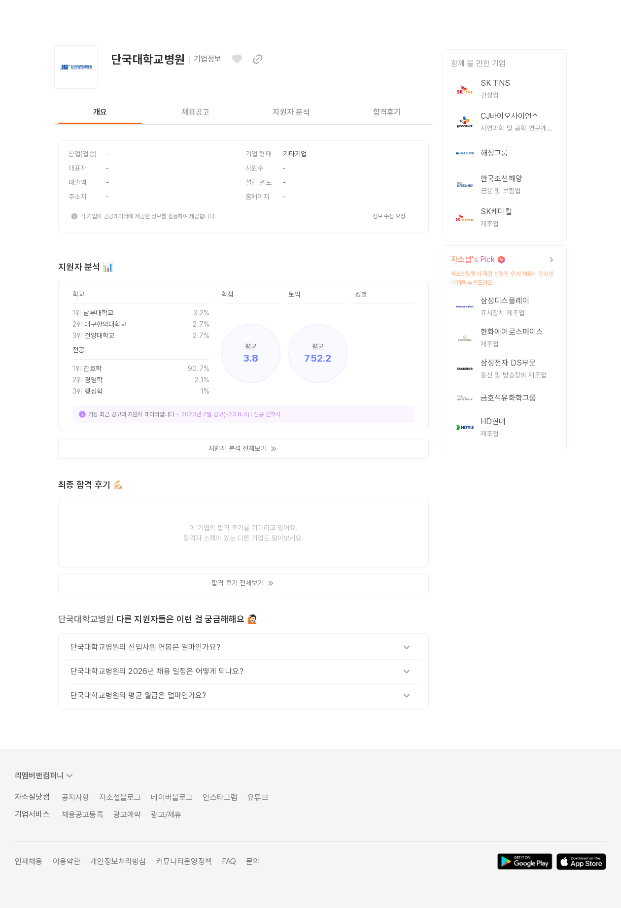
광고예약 (127, 814)
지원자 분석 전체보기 (243, 449)
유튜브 (257, 797)
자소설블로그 (120, 797)
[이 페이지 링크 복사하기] (258, 59)
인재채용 (29, 861)
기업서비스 (32, 814)
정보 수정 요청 (389, 216)
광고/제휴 (166, 814)
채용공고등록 (83, 814)
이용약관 (67, 861)
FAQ (229, 861)
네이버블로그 (172, 797)
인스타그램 (220, 797)
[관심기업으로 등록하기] (237, 59)
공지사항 (76, 797)
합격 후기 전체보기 (243, 583)
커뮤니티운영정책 (184, 861)
